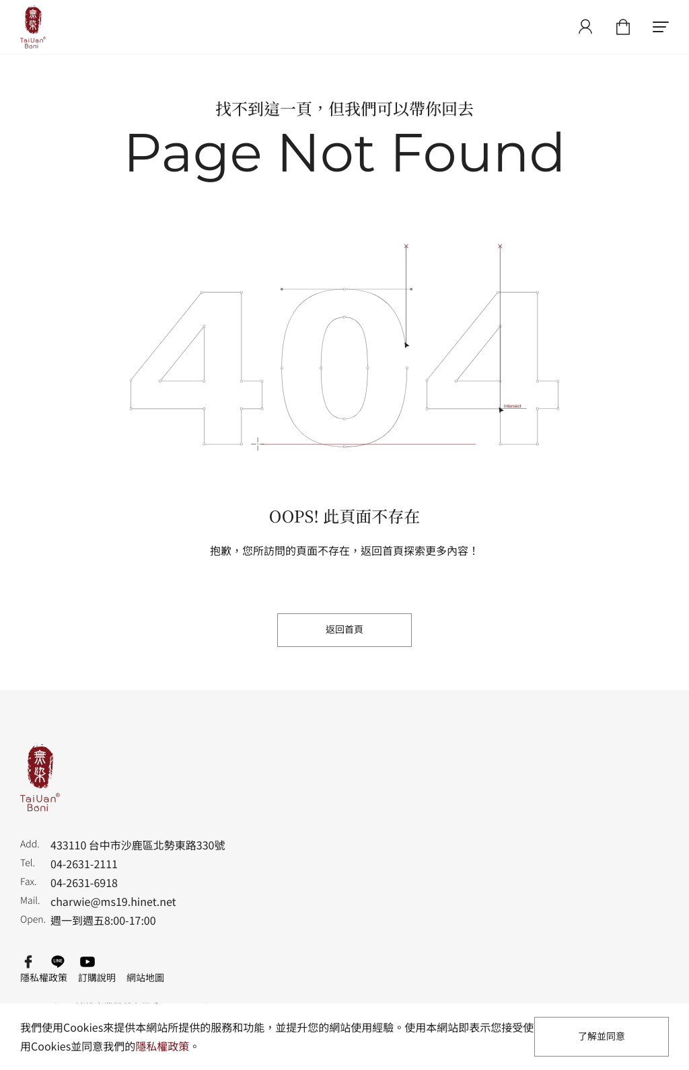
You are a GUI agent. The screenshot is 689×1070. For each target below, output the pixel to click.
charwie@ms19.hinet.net (113, 901)
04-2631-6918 (84, 882)
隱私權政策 (43, 978)
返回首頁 (344, 629)
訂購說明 (97, 978)
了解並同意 (601, 1036)
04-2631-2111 (84, 863)
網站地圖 (145, 978)
